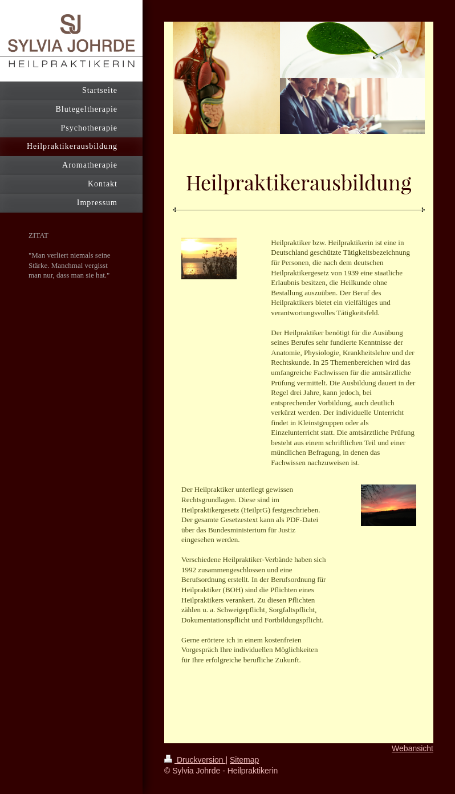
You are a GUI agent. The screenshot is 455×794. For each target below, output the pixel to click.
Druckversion (194, 759)
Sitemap (244, 759)
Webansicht (412, 748)
